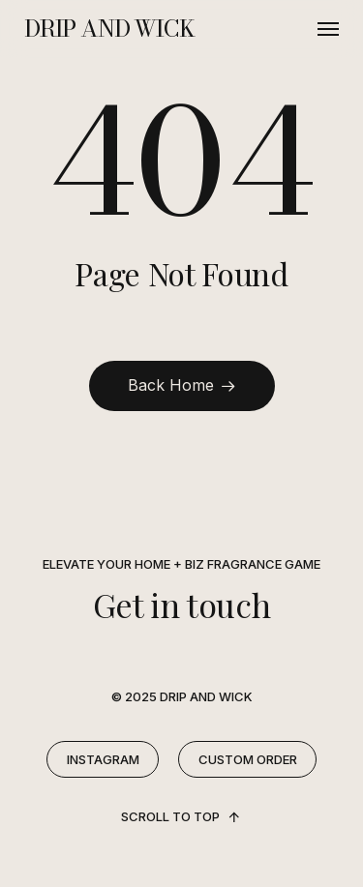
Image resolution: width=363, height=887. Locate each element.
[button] (328, 29)
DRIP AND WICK (109, 29)
